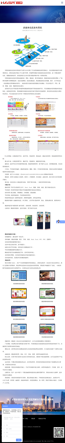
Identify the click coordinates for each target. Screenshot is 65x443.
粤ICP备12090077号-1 (48, 441)
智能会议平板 (42, 418)
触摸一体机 (25, 418)
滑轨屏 (33, 418)
